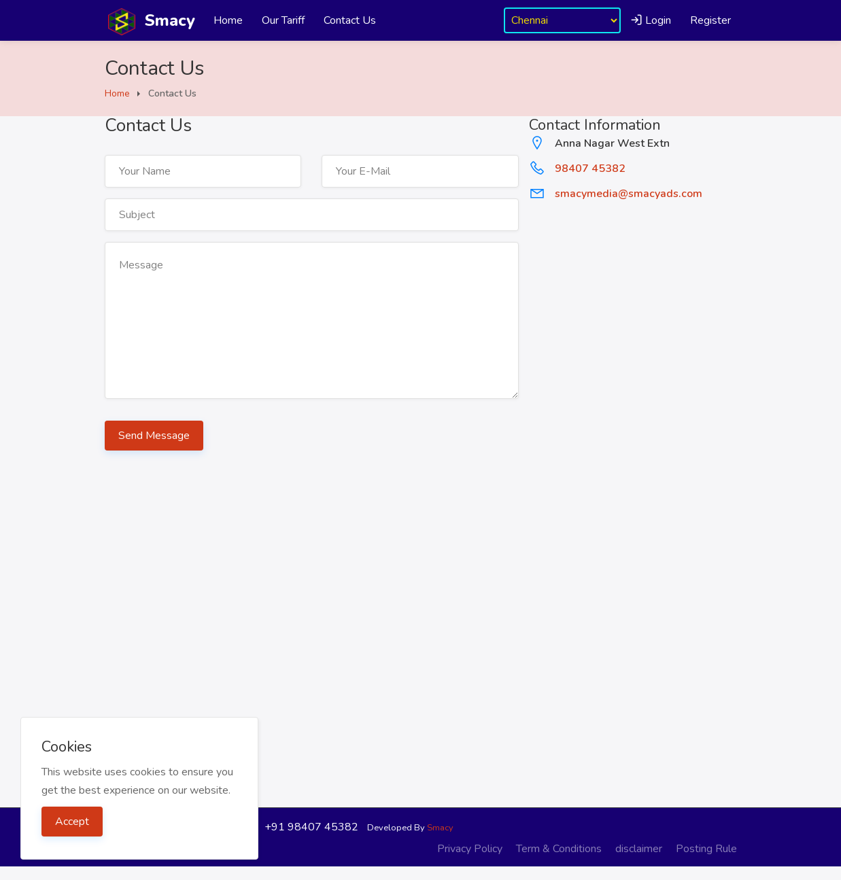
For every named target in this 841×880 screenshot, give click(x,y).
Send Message (154, 435)
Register (710, 20)
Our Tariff (283, 20)
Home (228, 20)
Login (650, 20)
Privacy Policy (469, 848)
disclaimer (638, 848)
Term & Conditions (559, 848)
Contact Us (350, 20)
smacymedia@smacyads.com (628, 193)
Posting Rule (706, 848)
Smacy (440, 828)
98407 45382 (590, 168)
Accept (72, 821)
